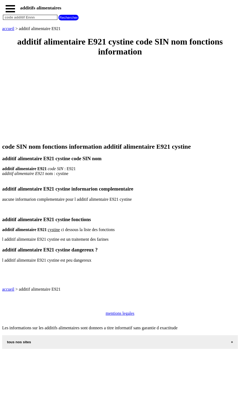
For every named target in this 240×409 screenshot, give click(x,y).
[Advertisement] (120, 100)
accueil (8, 28)
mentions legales (120, 313)
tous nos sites (19, 342)
